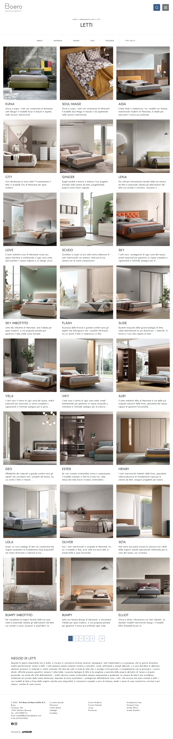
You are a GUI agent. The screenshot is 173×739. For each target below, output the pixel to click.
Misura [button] (76, 40)
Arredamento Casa (86, 19)
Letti (98, 19)
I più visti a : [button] (130, 40)
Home (75, 19)
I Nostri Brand (55, 707)
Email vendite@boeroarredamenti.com (26, 715)
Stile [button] (92, 40)
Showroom (54, 705)
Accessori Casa (133, 705)
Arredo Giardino (133, 710)
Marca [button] (40, 40)
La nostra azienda (57, 702)
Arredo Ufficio (132, 707)
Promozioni (92, 710)
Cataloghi (53, 710)
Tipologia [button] (109, 40)
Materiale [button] (58, 40)
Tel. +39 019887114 (19, 713)
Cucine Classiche (95, 705)
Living (90, 707)
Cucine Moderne (95, 702)
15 (102, 638)
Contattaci (53, 713)
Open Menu (165, 7)
